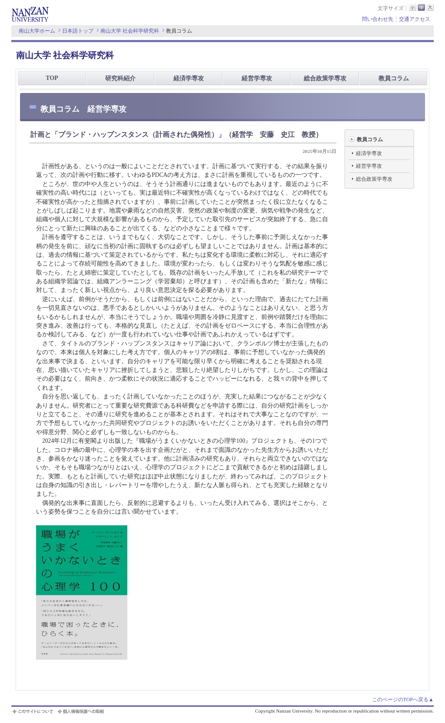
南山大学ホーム (37, 31)
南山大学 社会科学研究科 (129, 31)
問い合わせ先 (377, 19)
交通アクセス (414, 19)
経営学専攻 (257, 78)
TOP (52, 78)
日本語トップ (77, 31)
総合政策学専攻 (325, 78)
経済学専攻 (188, 78)
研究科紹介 (120, 78)
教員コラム (394, 78)
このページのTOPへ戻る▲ (403, 699)
